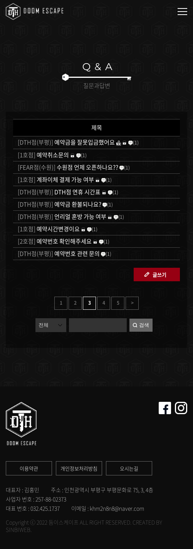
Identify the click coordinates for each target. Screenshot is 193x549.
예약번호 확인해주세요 (54, 241)
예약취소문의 (43, 155)
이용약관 (29, 468)
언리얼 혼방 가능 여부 (61, 216)
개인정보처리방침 (78, 468)
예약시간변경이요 (48, 229)
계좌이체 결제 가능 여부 (55, 179)
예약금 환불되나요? (59, 204)
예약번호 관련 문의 (58, 253)
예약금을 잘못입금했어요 (66, 142)
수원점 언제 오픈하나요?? (67, 167)
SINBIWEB (18, 529)
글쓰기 (159, 274)
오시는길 (129, 468)
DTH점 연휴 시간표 (59, 192)
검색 (144, 325)
